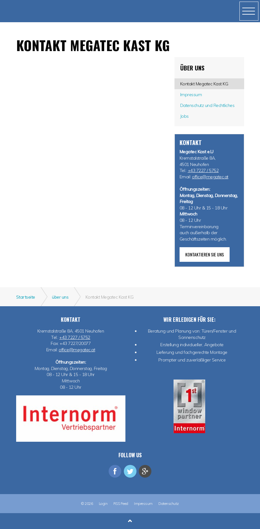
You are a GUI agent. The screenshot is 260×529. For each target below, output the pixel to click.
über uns (192, 68)
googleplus (145, 471)
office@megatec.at (210, 177)
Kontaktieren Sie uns (204, 254)
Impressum (143, 504)
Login (103, 504)
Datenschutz (168, 504)
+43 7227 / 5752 (203, 170)
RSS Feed (120, 504)
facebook (115, 471)
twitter (130, 471)
